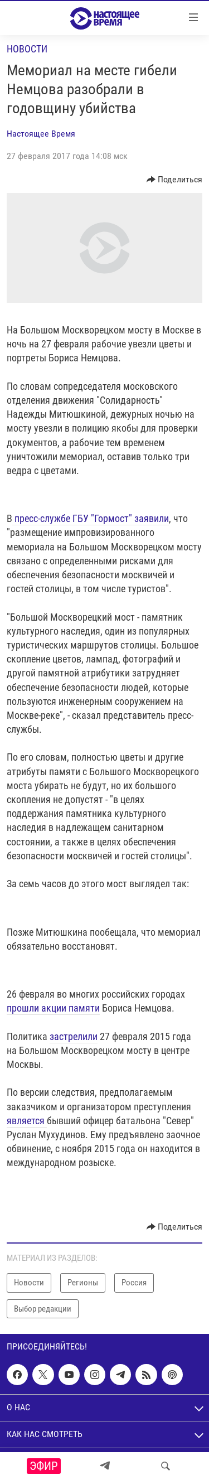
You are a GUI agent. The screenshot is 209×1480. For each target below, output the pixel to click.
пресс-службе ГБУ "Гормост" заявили (90, 518)
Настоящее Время (41, 133)
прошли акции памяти (53, 1008)
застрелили (74, 1036)
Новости (27, 49)
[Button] (175, 179)
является (27, 1120)
